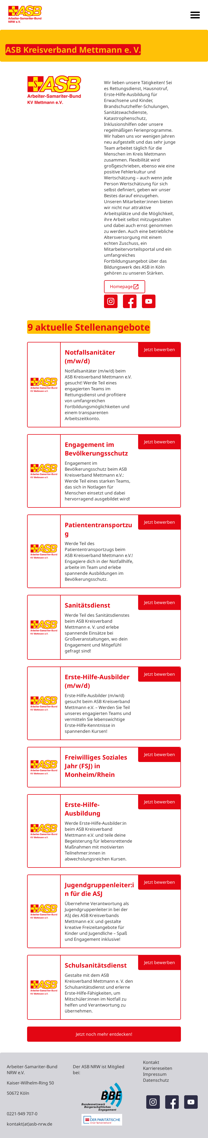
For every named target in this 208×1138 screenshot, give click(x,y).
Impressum (155, 1074)
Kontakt (151, 1062)
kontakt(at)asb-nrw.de (29, 1124)
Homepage (124, 286)
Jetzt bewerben (159, 349)
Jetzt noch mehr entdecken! (104, 1034)
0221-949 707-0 (22, 1114)
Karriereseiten (157, 1068)
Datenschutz (156, 1080)
